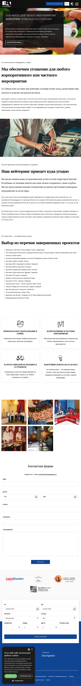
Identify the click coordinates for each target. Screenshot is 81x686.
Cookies (48, 680)
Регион (7, 614)
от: (5, 496)
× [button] (32, 649)
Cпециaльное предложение (55, 3)
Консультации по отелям (37, 680)
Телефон (6, 517)
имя (4, 479)
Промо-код (64, 623)
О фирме (71, 676)
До (42, 604)
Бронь (67, 3)
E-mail (5, 504)
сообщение (8, 529)
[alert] (18, 665)
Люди (25, 623)
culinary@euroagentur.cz (47, 474)
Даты (5, 492)
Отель (43, 614)
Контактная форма (14, 42)
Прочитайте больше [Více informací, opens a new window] (11, 672)
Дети (43, 623)
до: (44, 496)
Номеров (8, 623)
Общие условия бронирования (38, 676)
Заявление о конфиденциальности (57, 676)
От (5, 604)
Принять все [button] (10, 676)
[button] (18, 681)
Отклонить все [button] (25, 676)
